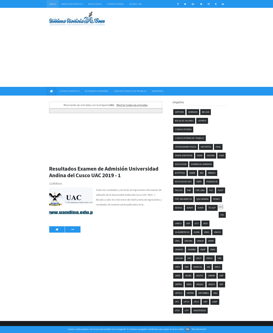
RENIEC (216, 199)
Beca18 (205, 112)
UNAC (206, 232)
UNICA (217, 266)
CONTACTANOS (115, 4)
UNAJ (177, 240)
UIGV (205, 223)
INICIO (52, 4)
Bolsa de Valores (184, 120)
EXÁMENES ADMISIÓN (96, 91)
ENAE (218, 146)
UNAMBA (192, 249)
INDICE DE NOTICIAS (72, 4)
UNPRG (178, 284)
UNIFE (178, 275)
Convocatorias (183, 129)
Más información (199, 329)
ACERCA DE (135, 4)
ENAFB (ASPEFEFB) (183, 155)
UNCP (199, 258)
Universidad (199, 310)
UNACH (217, 232)
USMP (214, 301)
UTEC (177, 310)
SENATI (190, 207)
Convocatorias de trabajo (189, 138)
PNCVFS (178, 190)
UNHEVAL (197, 266)
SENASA (178, 207)
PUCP (220, 190)
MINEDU (212, 172)
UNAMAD (179, 249)
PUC (211, 190)
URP (205, 301)
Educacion (180, 164)
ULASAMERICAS (182, 232)
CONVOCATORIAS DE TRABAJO (130, 91)
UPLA (196, 301)
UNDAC (209, 258)
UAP (188, 223)
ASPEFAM (179, 112)
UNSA (189, 284)
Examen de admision (201, 164)
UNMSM (211, 275)
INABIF (192, 172)
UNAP (203, 249)
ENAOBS (210, 155)
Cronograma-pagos (185, 146)
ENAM (199, 155)
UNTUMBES (203, 293)
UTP (187, 310)
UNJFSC (199, 275)
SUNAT (201, 207)
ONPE (199, 181)
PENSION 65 (211, 181)
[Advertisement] (136, 55)
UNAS (212, 249)
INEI (202, 172)
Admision (192, 112)
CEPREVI (202, 120)
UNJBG (188, 275)
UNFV (177, 266)
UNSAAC (200, 284)
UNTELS (178, 293)
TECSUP (212, 207)
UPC (177, 301)
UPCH (186, 301)
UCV (197, 223)
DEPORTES (157, 91)
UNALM (200, 240)
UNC (189, 258)
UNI (208, 266)
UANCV (178, 223)
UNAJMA (188, 240)
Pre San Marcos (183, 199)
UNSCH (211, 284)
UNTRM (190, 293)
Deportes (206, 146)
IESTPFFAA (180, 172)
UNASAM (179, 258)
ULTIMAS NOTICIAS (69, 91)
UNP (221, 275)
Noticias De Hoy (183, 181)
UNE (219, 258)
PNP (189, 190)
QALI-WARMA (202, 199)
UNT (221, 284)
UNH (187, 266)
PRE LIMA (200, 190)
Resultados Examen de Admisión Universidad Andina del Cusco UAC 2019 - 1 (103, 172)
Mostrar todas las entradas (132, 105)
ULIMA (197, 232)
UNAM (211, 240)
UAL (222, 214)
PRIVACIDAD (95, 4)
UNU (215, 293)
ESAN (221, 155)
